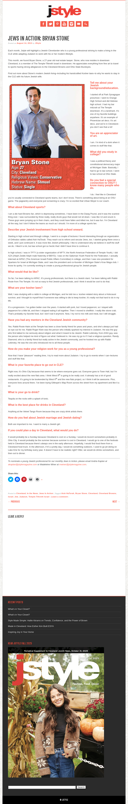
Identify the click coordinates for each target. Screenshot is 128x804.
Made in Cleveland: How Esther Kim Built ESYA (31, 626)
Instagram (71, 24)
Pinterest (57, 24)
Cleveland (21, 493)
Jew (16, 497)
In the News (32, 493)
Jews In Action (46, 493)
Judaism (23, 497)
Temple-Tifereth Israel (38, 497)
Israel (10, 497)
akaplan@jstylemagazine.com (22, 464)
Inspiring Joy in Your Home (21, 632)
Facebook (43, 24)
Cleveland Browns (107, 493)
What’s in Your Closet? (19, 609)
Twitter (50, 24)
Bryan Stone (81, 493)
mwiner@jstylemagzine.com (72, 464)
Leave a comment (59, 497)
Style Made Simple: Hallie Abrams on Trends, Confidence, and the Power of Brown (47, 620)
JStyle (38, 43)
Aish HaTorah (67, 493)
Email (79, 24)
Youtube (64, 24)
